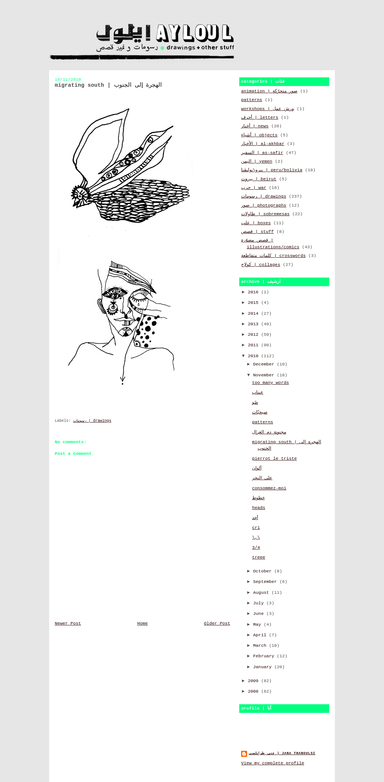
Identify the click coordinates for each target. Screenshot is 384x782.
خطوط (258, 498)
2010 (254, 356)
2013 (254, 324)
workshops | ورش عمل (267, 109)
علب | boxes (256, 223)
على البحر (262, 478)
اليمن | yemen (256, 161)
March (261, 645)
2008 (254, 691)
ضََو (255, 402)
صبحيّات (259, 412)
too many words (270, 382)
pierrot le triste (274, 458)
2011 (254, 345)
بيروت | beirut (258, 179)
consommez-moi (269, 488)
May (258, 624)
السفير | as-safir (262, 152)
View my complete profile (272, 763)
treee (258, 557)
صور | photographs (263, 205)
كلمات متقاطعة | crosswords (273, 255)
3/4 (256, 547)
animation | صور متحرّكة (269, 91)
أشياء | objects (259, 135)
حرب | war (253, 187)
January (263, 667)
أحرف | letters (259, 117)
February (265, 656)
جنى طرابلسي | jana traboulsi (282, 753)
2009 (254, 681)
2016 (254, 292)
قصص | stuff (257, 231)
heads (258, 507)
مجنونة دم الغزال (269, 432)
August (262, 592)
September (266, 581)
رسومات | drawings (92, 421)
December (265, 364)
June (259, 613)
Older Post (217, 623)
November (265, 375)
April (261, 635)
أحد (255, 518)
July (259, 603)
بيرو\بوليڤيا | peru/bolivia (271, 170)
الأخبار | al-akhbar (262, 143)
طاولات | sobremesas (265, 214)
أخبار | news (254, 126)
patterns (251, 100)
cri (256, 527)
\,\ (256, 537)
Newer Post (68, 623)
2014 (254, 313)
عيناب (257, 392)
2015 (254, 302)
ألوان (256, 468)
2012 (254, 334)
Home (142, 623)
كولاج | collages (260, 264)
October (263, 571)
